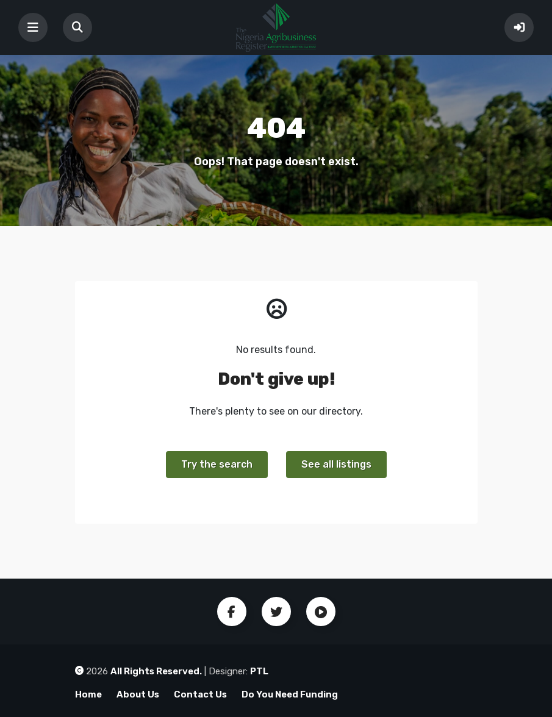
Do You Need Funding (290, 694)
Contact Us (200, 694)
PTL (259, 671)
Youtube (320, 611)
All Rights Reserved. (156, 671)
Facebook (231, 611)
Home (88, 694)
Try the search (217, 464)
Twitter (276, 611)
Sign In (519, 27)
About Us (137, 694)
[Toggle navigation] (33, 27)
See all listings (336, 464)
